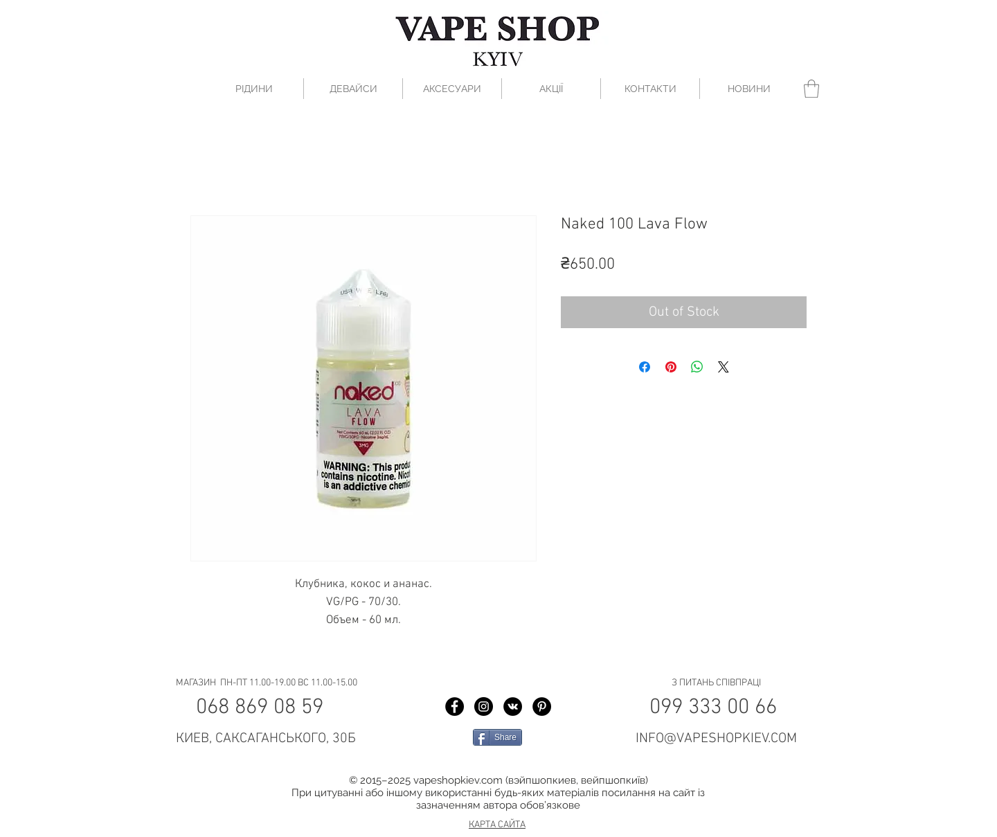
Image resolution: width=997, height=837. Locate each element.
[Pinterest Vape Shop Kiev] (541, 706)
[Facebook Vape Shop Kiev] (454, 706)
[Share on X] (723, 367)
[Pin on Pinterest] (671, 367)
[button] (811, 89)
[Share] (497, 737)
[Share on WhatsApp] (697, 367)
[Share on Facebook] (644, 367)
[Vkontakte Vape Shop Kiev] (512, 706)
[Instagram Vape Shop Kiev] (483, 706)
